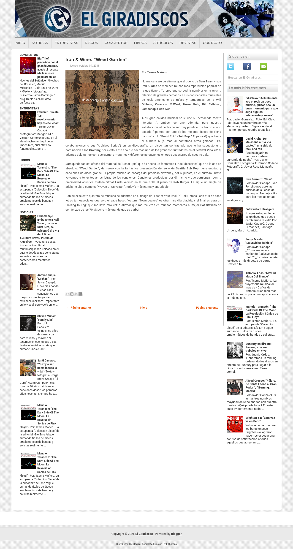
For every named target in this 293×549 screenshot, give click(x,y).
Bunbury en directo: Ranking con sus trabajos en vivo (258, 347)
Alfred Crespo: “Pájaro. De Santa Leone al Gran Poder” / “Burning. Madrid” (261, 386)
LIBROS (25, 160)
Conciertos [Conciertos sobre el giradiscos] (116, 43)
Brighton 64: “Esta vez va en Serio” (260, 419)
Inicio (20, 43)
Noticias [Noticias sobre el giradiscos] (40, 43)
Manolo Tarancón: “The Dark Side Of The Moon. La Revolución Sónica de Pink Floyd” (39, 175)
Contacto (212, 43)
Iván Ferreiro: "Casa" (258, 179)
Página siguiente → (209, 307)
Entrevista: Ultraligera (259, 209)
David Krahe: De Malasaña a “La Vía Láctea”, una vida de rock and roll (258, 144)
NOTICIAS (26, 212)
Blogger (176, 533)
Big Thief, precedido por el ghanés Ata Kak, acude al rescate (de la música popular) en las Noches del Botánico (39, 69)
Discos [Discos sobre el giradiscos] (91, 43)
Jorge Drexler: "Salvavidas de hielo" (259, 241)
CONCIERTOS (29, 55)
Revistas (187, 43)
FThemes (171, 544)
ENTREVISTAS (29, 108)
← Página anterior (79, 307)
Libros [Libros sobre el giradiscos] (140, 43)
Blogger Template (143, 544)
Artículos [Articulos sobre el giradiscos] (163, 43)
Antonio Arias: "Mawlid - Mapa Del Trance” (261, 274)
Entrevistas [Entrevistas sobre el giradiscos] (66, 43)
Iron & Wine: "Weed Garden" (96, 59)
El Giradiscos (144, 533)
